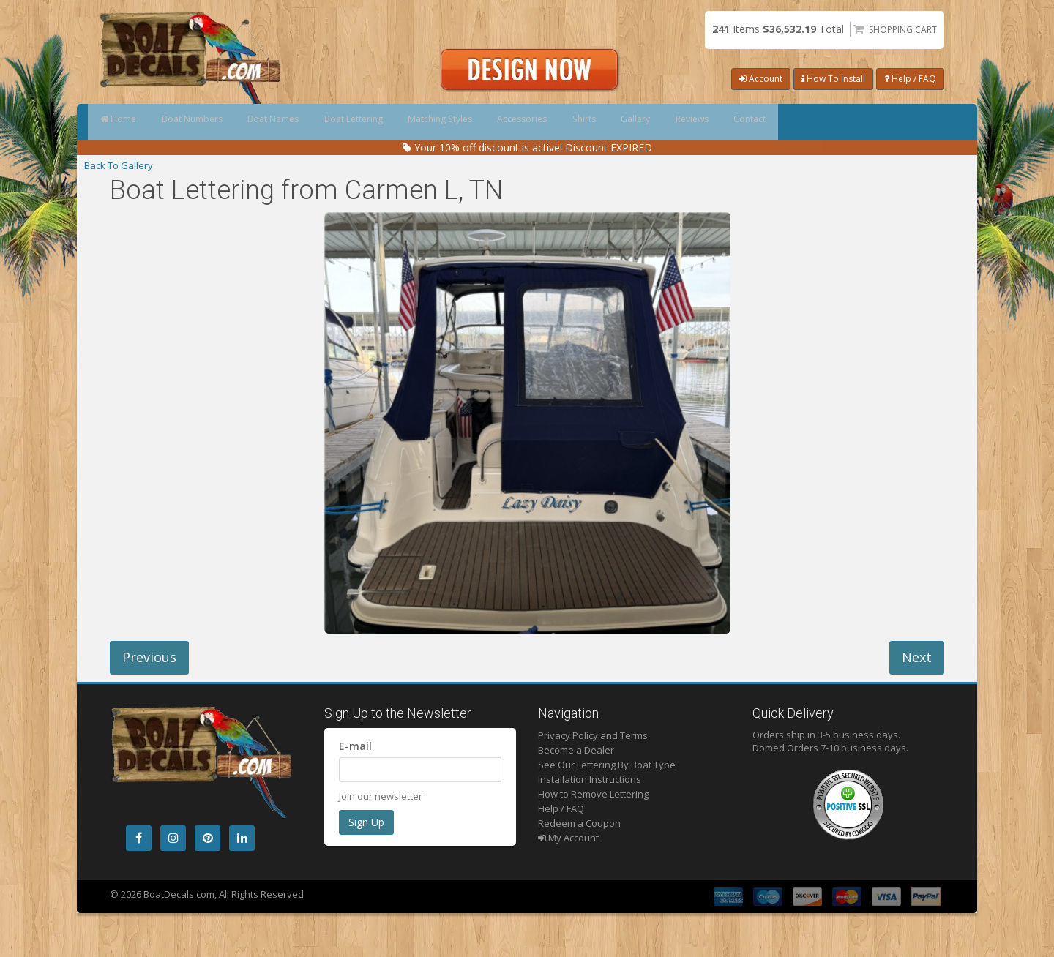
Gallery (766, 122)
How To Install (833, 78)
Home (126, 122)
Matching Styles (517, 122)
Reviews (840, 122)
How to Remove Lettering (593, 793)
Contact (915, 122)
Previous (149, 657)
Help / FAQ (910, 78)
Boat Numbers (216, 122)
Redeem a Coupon (579, 823)
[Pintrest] (207, 838)
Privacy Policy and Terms (593, 735)
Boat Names (315, 122)
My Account (568, 837)
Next (917, 657)
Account (760, 78)
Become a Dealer (576, 750)
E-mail (355, 746)
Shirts (697, 122)
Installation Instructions (589, 779)
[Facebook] (139, 838)
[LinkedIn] (242, 838)
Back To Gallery (118, 165)
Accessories (618, 122)
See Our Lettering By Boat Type (607, 764)
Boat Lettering (412, 122)
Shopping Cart (903, 29)
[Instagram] (173, 838)
